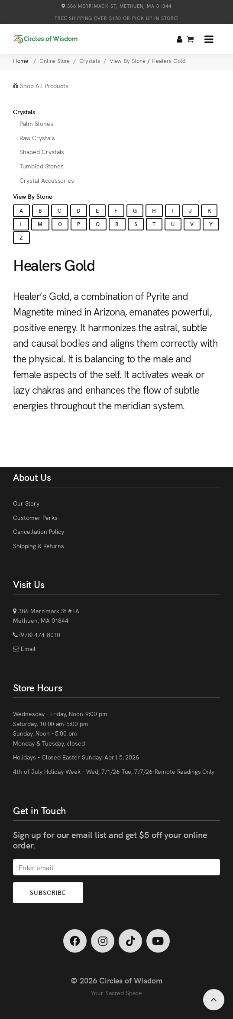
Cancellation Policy (38, 531)
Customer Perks (35, 517)
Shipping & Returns (38, 545)
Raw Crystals (37, 137)
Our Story (26, 503)
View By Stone (32, 196)
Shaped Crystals (41, 151)
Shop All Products (40, 85)
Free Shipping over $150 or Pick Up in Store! (116, 18)
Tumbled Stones (41, 165)
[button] (209, 39)
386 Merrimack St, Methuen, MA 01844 (116, 5)
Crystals (24, 111)
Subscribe (48, 892)
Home (21, 60)
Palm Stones (36, 123)
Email (27, 648)
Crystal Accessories (46, 180)
